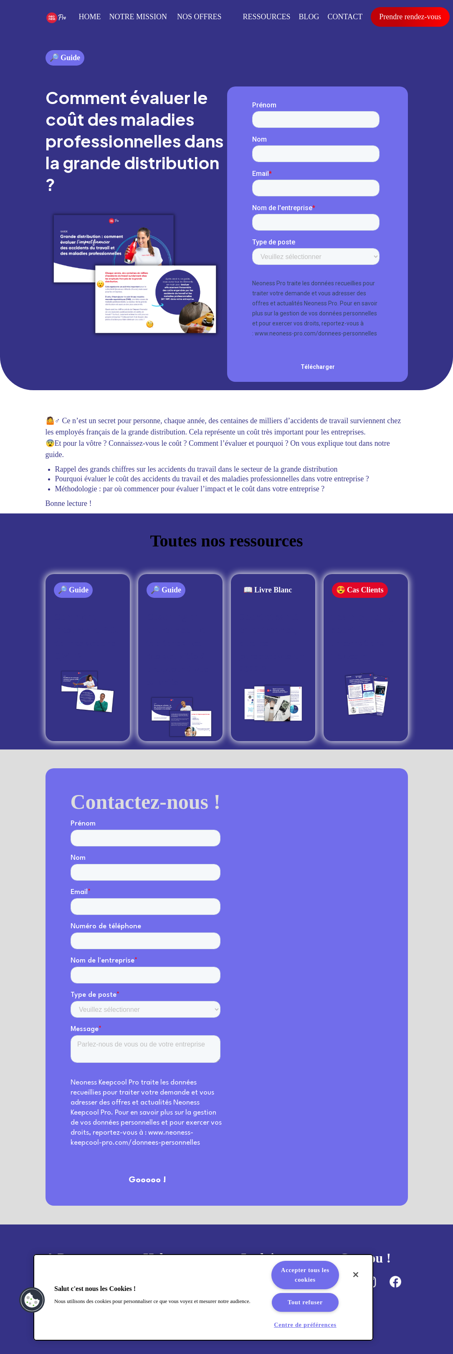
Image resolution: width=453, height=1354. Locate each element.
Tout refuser (305, 1302)
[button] (32, 1300)
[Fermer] (356, 1274)
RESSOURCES (267, 17)
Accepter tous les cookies (305, 1275)
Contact (345, 17)
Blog (309, 17)
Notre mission (138, 17)
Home (90, 17)
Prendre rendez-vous (410, 17)
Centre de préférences (305, 1324)
